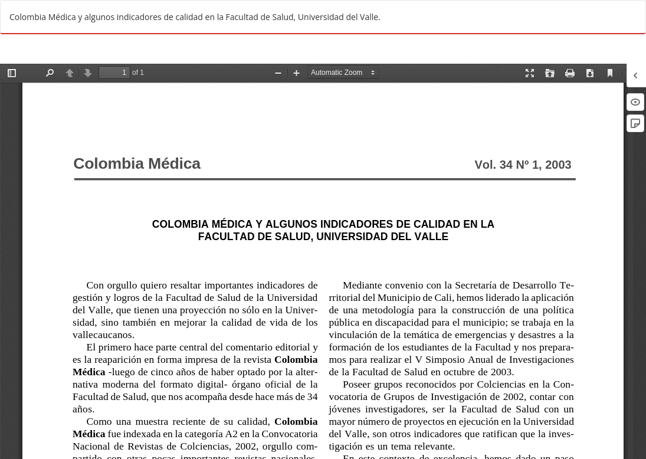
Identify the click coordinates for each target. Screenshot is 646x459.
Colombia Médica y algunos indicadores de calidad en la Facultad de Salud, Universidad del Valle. (195, 16)
